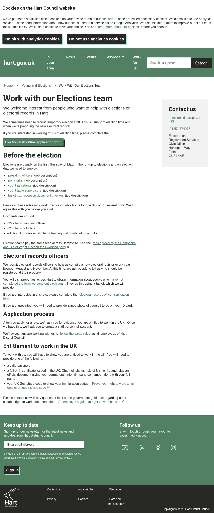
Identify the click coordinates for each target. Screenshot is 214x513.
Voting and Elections (36, 85)
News (70, 57)
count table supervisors (24, 190)
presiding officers (20, 175)
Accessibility (85, 489)
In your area (50, 62)
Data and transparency (116, 501)
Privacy (51, 499)
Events (90, 57)
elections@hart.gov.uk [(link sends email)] (184, 119)
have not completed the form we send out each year (63, 281)
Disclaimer (115, 489)
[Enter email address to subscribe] (44, 445)
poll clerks (15, 180)
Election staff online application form (33, 142)
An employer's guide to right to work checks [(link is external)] (90, 402)
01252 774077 (180, 129)
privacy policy (63, 457)
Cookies (83, 499)
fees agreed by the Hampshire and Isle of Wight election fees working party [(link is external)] (69, 245)
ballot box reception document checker (35, 195)
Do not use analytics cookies (96, 39)
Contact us (54, 489)
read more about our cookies (118, 27)
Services (112, 57)
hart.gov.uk (18, 62)
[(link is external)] (124, 447)
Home (8, 85)
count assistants (19, 185)
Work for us (136, 62)
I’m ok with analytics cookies (32, 39)
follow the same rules (75, 333)
